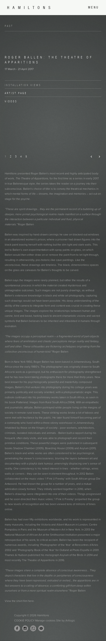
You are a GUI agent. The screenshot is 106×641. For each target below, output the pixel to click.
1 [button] (5, 156)
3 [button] (16, 156)
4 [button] (21, 156)
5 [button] (26, 156)
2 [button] (10, 156)
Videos (11, 101)
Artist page (16, 93)
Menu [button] (93, 7)
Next (97, 157)
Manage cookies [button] (45, 620)
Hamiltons (30, 8)
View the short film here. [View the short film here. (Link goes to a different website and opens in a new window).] (20, 601)
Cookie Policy (24, 620)
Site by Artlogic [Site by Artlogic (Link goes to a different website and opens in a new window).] (65, 620)
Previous (89, 157)
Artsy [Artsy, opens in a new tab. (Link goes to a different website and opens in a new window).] (33, 628)
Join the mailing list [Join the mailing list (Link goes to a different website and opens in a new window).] (41, 628)
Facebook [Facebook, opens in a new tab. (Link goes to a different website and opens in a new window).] (17, 628)
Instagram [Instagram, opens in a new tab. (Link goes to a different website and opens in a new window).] (25, 628)
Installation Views (23, 85)
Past (9, 26)
